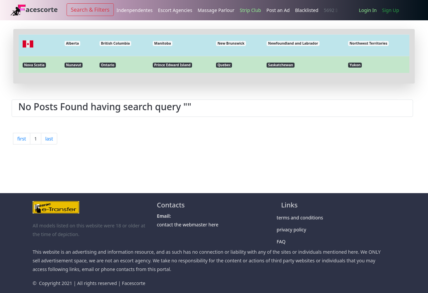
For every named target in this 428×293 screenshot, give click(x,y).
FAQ (283, 241)
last (49, 139)
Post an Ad (278, 10)
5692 (330, 10)
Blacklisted (306, 10)
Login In (368, 10)
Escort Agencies (175, 10)
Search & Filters (90, 9)
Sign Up (390, 10)
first (21, 139)
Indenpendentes (134, 10)
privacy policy (293, 229)
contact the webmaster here (187, 224)
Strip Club (250, 10)
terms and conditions (302, 217)
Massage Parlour (216, 10)
